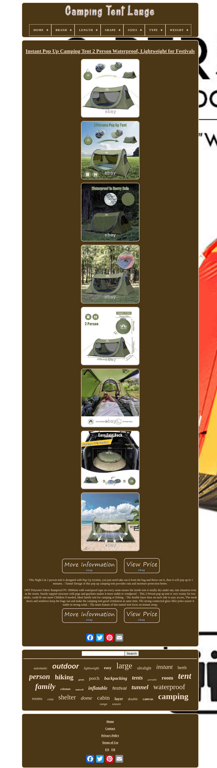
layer (119, 699)
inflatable (97, 688)
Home (110, 721)
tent (184, 676)
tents (137, 678)
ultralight (144, 668)
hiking (64, 677)
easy (108, 667)
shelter (67, 697)
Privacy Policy (110, 735)
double (133, 699)
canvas (148, 699)
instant (164, 667)
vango (103, 704)
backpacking (115, 678)
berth (182, 667)
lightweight (91, 668)
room (167, 678)
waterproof (169, 687)
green (81, 679)
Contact (110, 728)
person (39, 676)
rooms (37, 698)
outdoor (65, 666)
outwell (79, 689)
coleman (65, 689)
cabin (103, 698)
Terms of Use (110, 742)
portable (152, 679)
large (124, 665)
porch (94, 678)
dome (86, 698)
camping (173, 696)
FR (113, 749)
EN (107, 749)
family (45, 686)
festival (119, 688)
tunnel (139, 687)
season (116, 704)
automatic (40, 668)
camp (50, 699)
